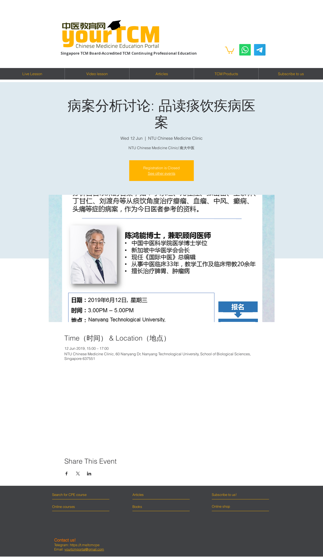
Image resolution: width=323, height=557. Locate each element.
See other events (161, 173)
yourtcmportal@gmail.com (84, 549)
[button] (229, 50)
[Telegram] (260, 50)
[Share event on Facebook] (66, 473)
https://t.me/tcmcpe (84, 545)
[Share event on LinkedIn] (89, 473)
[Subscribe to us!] (232, 494)
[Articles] (152, 494)
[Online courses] (67, 506)
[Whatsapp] (245, 50)
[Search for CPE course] (72, 494)
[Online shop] (229, 506)
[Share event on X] (78, 473)
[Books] (137, 506)
